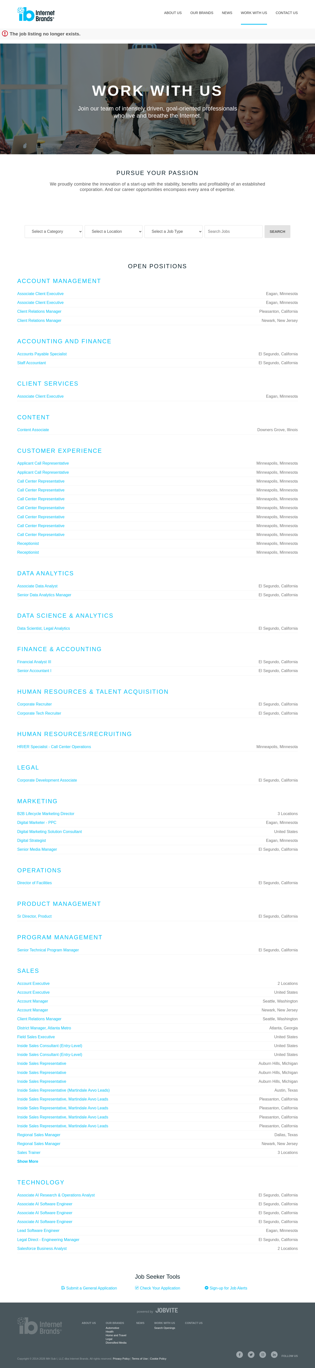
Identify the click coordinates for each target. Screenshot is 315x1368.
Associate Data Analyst (37, 586)
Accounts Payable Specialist (42, 354)
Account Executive (33, 983)
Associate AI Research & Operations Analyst (56, 1195)
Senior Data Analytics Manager (44, 595)
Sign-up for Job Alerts (226, 1288)
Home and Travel (116, 1335)
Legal (109, 1338)
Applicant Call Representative (43, 463)
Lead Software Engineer (38, 1230)
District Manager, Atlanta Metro (44, 1028)
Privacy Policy (121, 1358)
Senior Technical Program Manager (48, 950)
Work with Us (164, 1322)
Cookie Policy (158, 1358)
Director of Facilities (34, 883)
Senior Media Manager (37, 849)
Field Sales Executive (36, 1037)
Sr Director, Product (34, 916)
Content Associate (33, 430)
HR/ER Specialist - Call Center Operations (54, 747)
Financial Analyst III (34, 662)
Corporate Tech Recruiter (39, 713)
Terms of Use (140, 1358)
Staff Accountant (31, 363)
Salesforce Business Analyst (42, 1248)
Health (109, 1331)
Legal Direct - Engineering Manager (48, 1240)
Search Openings (164, 1327)
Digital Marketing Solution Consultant (49, 832)
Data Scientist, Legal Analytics (43, 628)
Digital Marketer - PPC (36, 822)
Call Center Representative (40, 481)
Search (277, 231)
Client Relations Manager (39, 311)
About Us (173, 13)
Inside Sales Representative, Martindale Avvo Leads (62, 1099)
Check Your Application (157, 1288)
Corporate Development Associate (47, 780)
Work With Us (254, 13)
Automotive (112, 1327)
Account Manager (32, 1001)
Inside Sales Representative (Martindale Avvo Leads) (63, 1090)
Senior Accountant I (34, 671)
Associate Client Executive (40, 294)
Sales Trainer (28, 1152)
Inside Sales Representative (41, 1063)
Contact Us (287, 13)
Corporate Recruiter (34, 704)
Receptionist (28, 543)
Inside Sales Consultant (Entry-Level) (49, 1046)
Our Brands (201, 13)
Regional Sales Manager (38, 1135)
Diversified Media (116, 1342)
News (227, 13)
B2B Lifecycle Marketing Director (45, 814)
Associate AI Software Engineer (44, 1204)
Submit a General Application (89, 1288)
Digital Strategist (31, 840)
